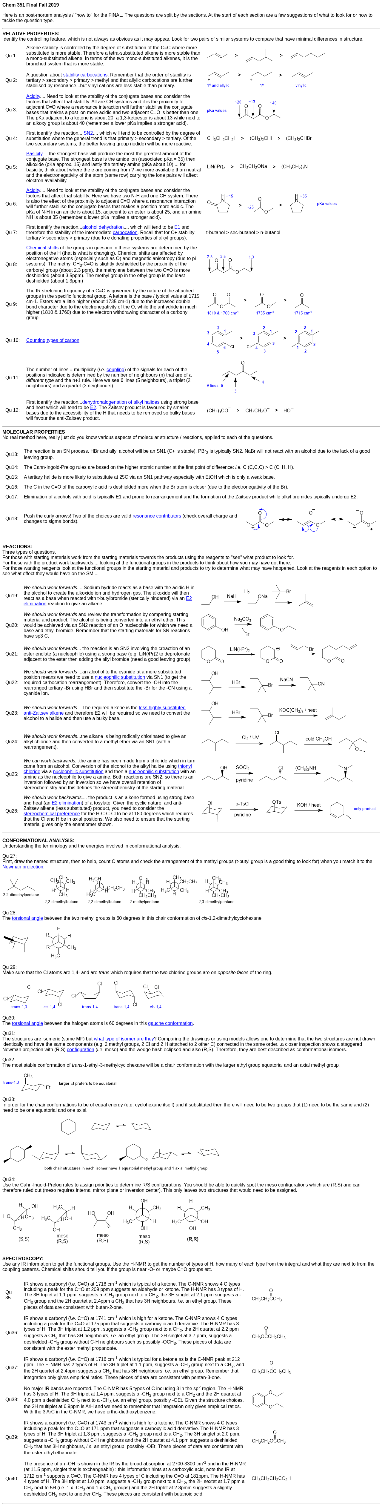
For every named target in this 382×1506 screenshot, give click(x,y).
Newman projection (22, 866)
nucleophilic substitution (120, 677)
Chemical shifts (42, 247)
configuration (80, 1049)
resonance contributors (157, 515)
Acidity (33, 96)
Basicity (34, 153)
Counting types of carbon (52, 340)
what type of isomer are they (124, 1038)
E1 (177, 227)
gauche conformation (170, 1023)
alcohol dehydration (103, 227)
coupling (115, 369)
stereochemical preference (52, 813)
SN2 (88, 133)
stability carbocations (85, 74)
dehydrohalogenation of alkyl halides (121, 402)
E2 (93, 407)
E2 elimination (67, 802)
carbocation (125, 232)
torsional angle (27, 918)
